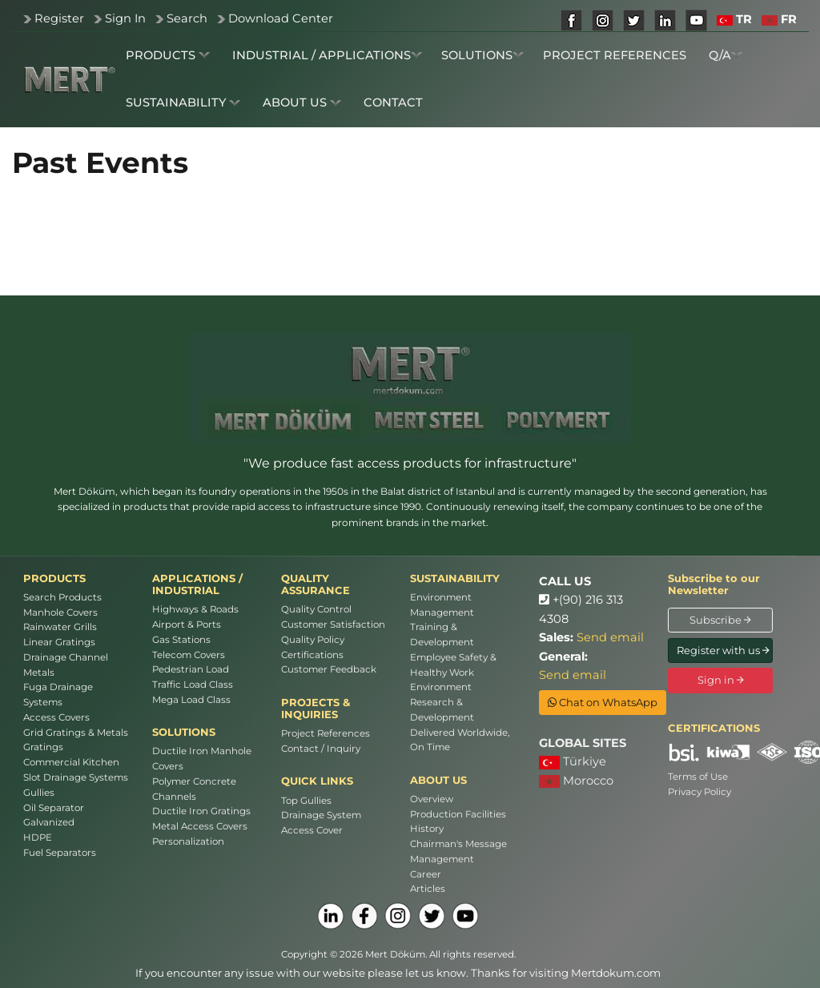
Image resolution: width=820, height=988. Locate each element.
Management (442, 859)
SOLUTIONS (482, 55)
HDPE (37, 837)
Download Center (280, 18)
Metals (38, 672)
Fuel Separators (59, 852)
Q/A (725, 55)
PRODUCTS (168, 55)
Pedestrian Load (190, 669)
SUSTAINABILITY (183, 102)
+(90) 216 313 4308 (581, 608)
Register (59, 18)
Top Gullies (306, 800)
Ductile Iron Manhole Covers (201, 758)
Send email (610, 637)
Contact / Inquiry (320, 748)
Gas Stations (181, 639)
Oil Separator (53, 807)
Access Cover (312, 830)
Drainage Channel (65, 657)
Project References (325, 733)
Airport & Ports (186, 624)
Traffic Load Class (192, 684)
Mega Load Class (191, 699)
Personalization (188, 841)
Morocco (576, 780)
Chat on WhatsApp (602, 702)
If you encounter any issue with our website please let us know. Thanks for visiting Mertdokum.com (398, 972)
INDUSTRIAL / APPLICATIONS (327, 55)
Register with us (723, 650)
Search (187, 18)
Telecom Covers (188, 655)
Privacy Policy (699, 791)
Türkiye (572, 761)
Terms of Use (698, 776)
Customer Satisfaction (333, 624)
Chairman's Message (458, 843)
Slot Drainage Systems (75, 777)
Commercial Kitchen (71, 762)
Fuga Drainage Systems (58, 694)
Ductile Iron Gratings (201, 811)
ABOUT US (302, 102)
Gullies (38, 792)
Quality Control (316, 609)
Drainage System (321, 815)
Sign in (720, 679)
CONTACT (393, 102)
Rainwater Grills (60, 627)
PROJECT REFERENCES (614, 55)
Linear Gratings (59, 642)
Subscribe (720, 619)
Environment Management (442, 605)
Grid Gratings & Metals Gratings (75, 740)
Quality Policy (312, 639)
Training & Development (442, 634)
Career (425, 874)
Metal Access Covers (199, 826)
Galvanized (48, 822)
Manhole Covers (60, 612)
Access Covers (56, 717)
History (427, 828)
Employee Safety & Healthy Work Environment (453, 672)
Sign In (125, 18)
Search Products (62, 597)
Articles (427, 888)
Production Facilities (458, 814)
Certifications (312, 655)
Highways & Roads (195, 609)
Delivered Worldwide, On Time (459, 740)
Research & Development (442, 710)
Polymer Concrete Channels (194, 789)
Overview (431, 799)
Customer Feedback (328, 669)
